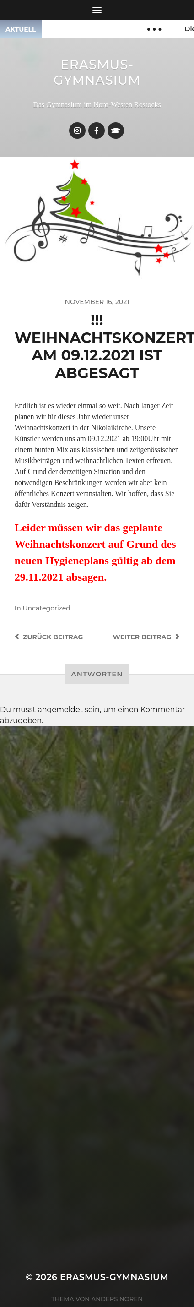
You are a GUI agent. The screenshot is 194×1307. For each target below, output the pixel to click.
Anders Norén (117, 1298)
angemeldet (60, 709)
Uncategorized (46, 608)
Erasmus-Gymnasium (97, 72)
